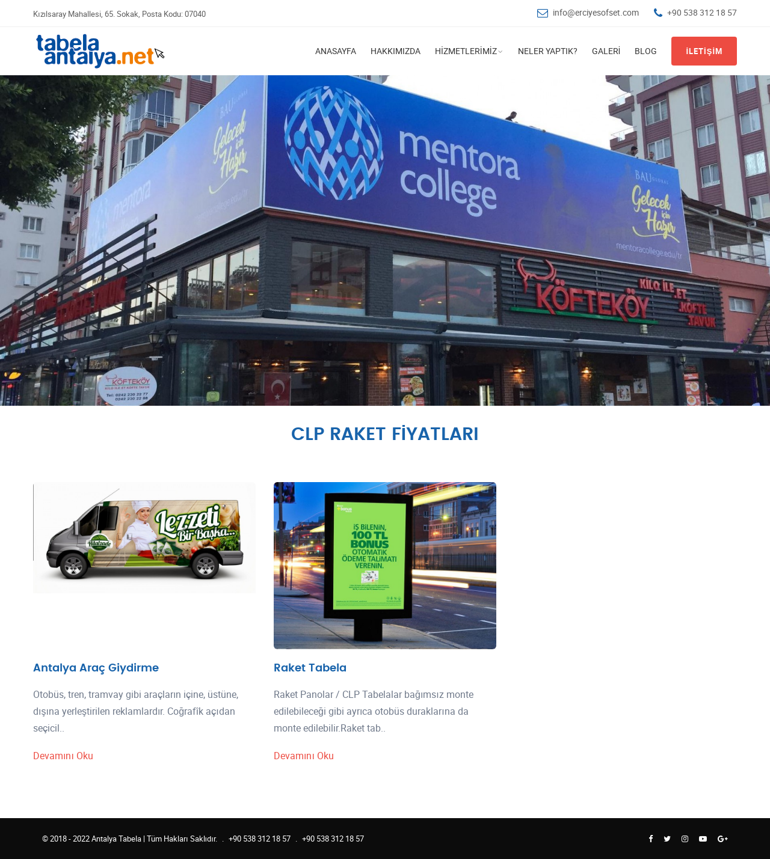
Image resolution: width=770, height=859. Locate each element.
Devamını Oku (63, 755)
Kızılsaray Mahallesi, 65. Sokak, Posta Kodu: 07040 (119, 13)
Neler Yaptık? (548, 51)
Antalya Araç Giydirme (96, 668)
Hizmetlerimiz (466, 51)
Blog (646, 51)
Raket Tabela (310, 668)
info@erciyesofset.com (596, 12)
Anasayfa (335, 51)
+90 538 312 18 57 (702, 12)
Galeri (606, 51)
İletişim (704, 51)
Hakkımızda (395, 51)
